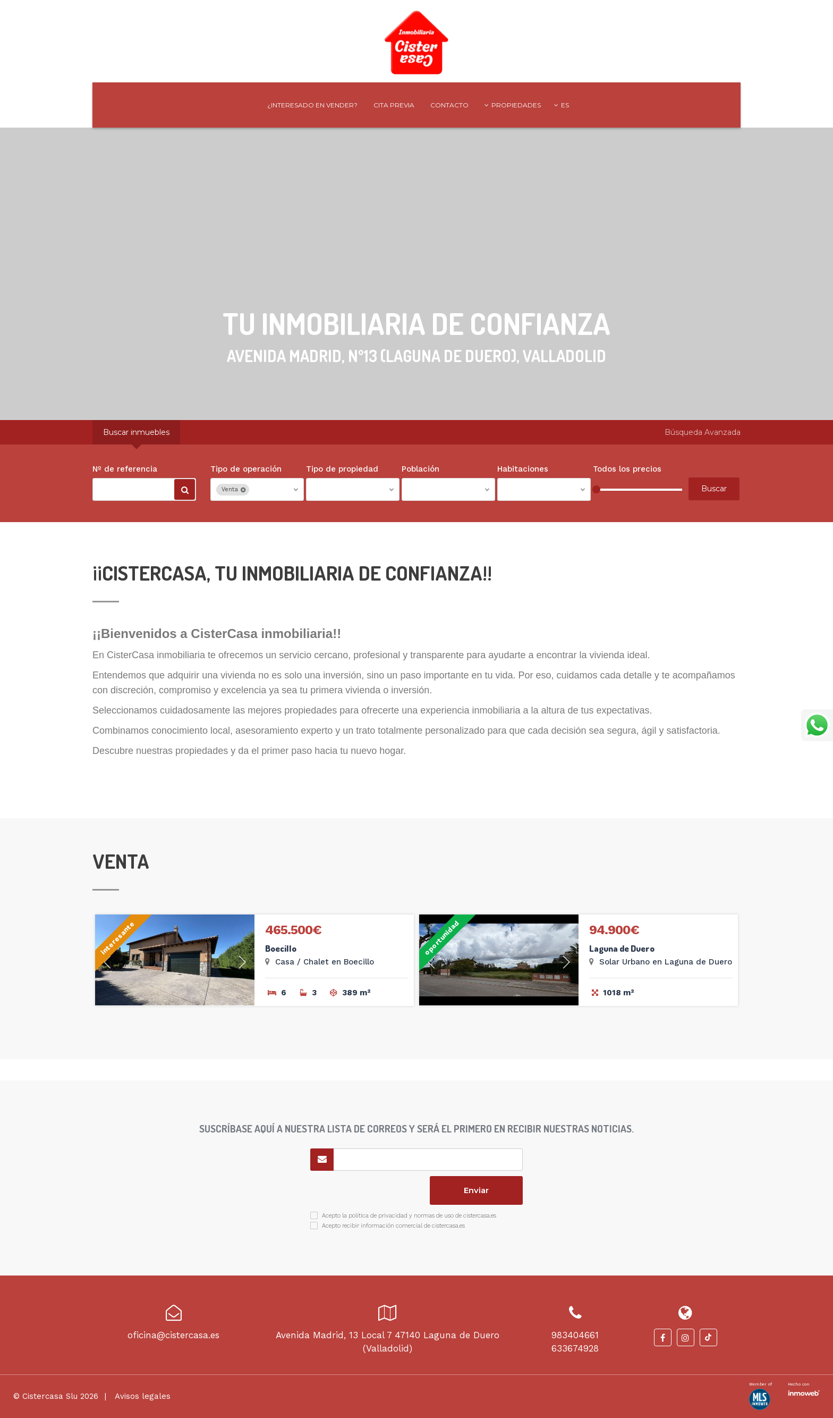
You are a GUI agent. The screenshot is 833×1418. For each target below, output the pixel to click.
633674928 (575, 1348)
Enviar (476, 1190)
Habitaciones (522, 469)
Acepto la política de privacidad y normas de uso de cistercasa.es (409, 1215)
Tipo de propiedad (342, 469)
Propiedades (512, 105)
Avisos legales (142, 1396)
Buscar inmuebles (136, 432)
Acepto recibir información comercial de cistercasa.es (393, 1225)
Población (420, 469)
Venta (233, 489)
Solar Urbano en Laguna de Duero (665, 962)
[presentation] (366, 1190)
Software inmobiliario (804, 1392)
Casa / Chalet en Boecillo (324, 962)
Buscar (184, 492)
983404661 (575, 1335)
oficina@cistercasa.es (173, 1335)
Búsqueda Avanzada (703, 432)
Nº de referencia (124, 469)
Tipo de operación (246, 469)
